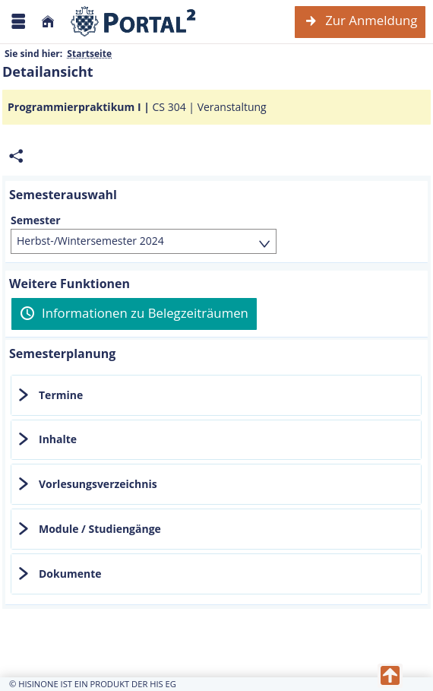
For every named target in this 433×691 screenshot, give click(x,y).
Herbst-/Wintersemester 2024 (90, 240)
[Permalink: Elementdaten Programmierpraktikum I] (16, 156)
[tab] (216, 395)
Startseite (89, 53)
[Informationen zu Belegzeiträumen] (134, 314)
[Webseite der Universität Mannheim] (134, 22)
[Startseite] (47, 21)
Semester (36, 220)
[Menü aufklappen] (18, 22)
